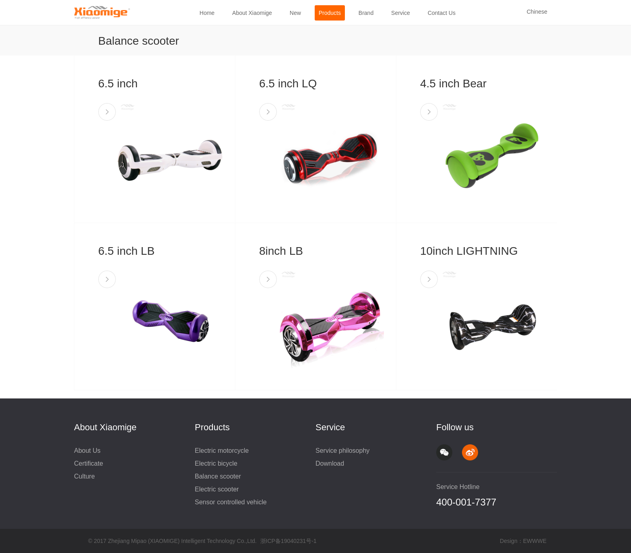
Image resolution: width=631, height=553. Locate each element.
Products (330, 13)
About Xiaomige (252, 13)
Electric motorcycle (222, 450)
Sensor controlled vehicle (231, 502)
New (295, 13)
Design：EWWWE (523, 541)
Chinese (537, 11)
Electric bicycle (216, 463)
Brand (366, 13)
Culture (84, 476)
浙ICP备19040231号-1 (288, 541)
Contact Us (442, 13)
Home (207, 13)
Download (330, 463)
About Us (87, 450)
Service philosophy (342, 450)
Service (400, 13)
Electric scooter (217, 489)
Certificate (88, 463)
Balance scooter (218, 476)
